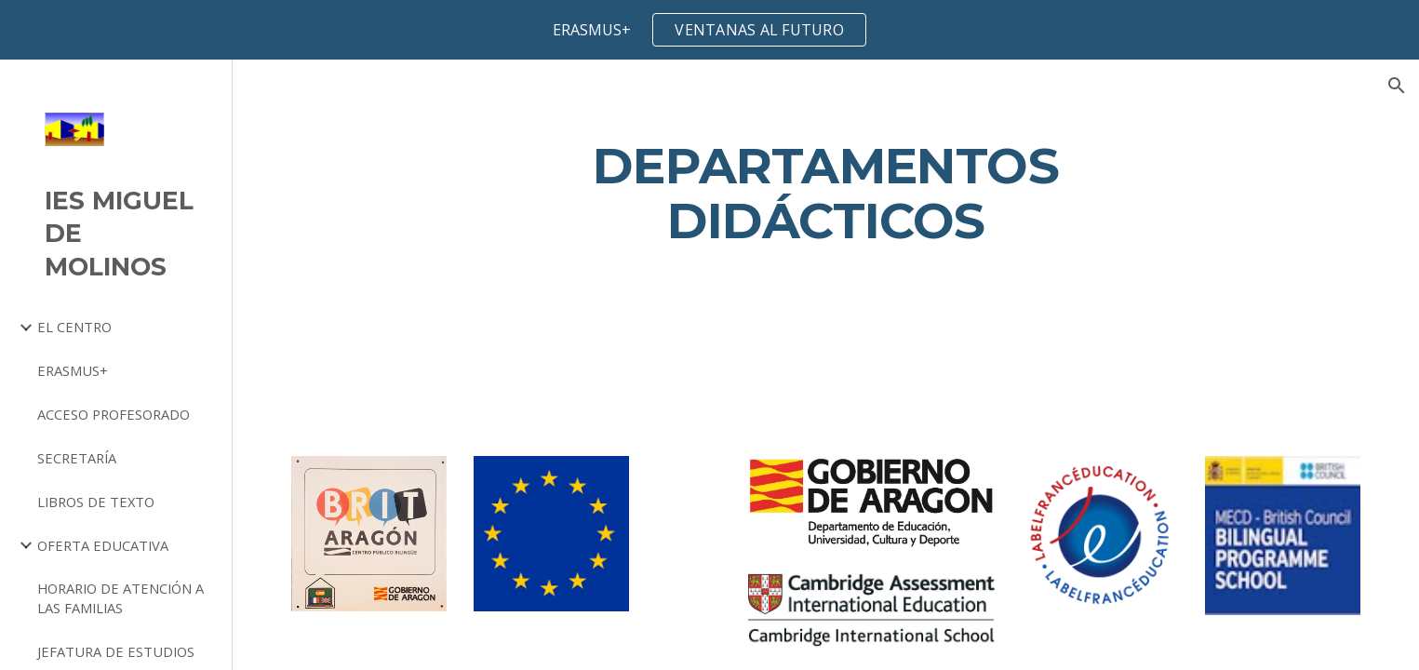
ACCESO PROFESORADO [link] (113, 414)
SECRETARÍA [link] (76, 458)
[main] (826, 193)
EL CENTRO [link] (74, 326)
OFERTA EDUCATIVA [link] (102, 545)
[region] (709, 30)
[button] (1396, 85)
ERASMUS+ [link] (72, 370)
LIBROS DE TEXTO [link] (95, 501)
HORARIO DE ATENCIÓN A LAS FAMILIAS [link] (120, 598)
